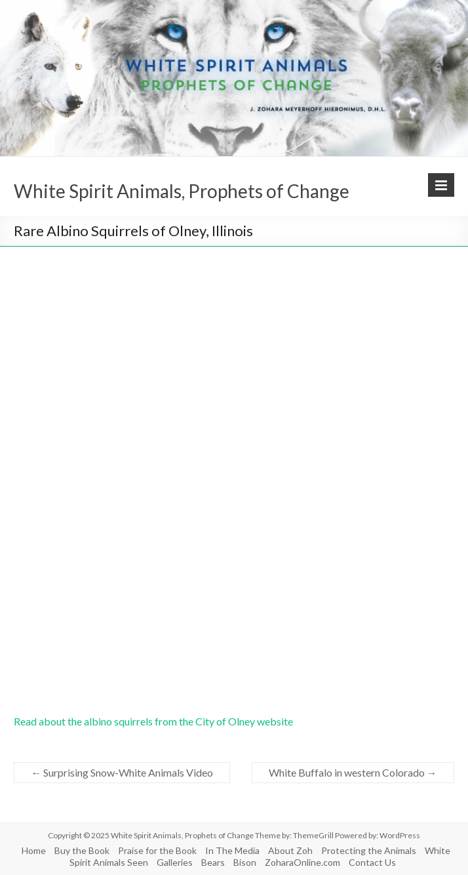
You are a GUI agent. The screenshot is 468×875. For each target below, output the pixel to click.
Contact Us (372, 862)
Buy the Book (81, 850)
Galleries (175, 862)
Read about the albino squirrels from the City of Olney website (153, 721)
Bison (244, 862)
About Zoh (290, 850)
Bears (213, 862)
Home (34, 850)
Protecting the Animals (368, 850)
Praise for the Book (157, 850)
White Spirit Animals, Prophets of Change (181, 191)
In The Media (232, 850)
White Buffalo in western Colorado (353, 772)
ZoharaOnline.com (302, 862)
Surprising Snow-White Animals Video (122, 772)
